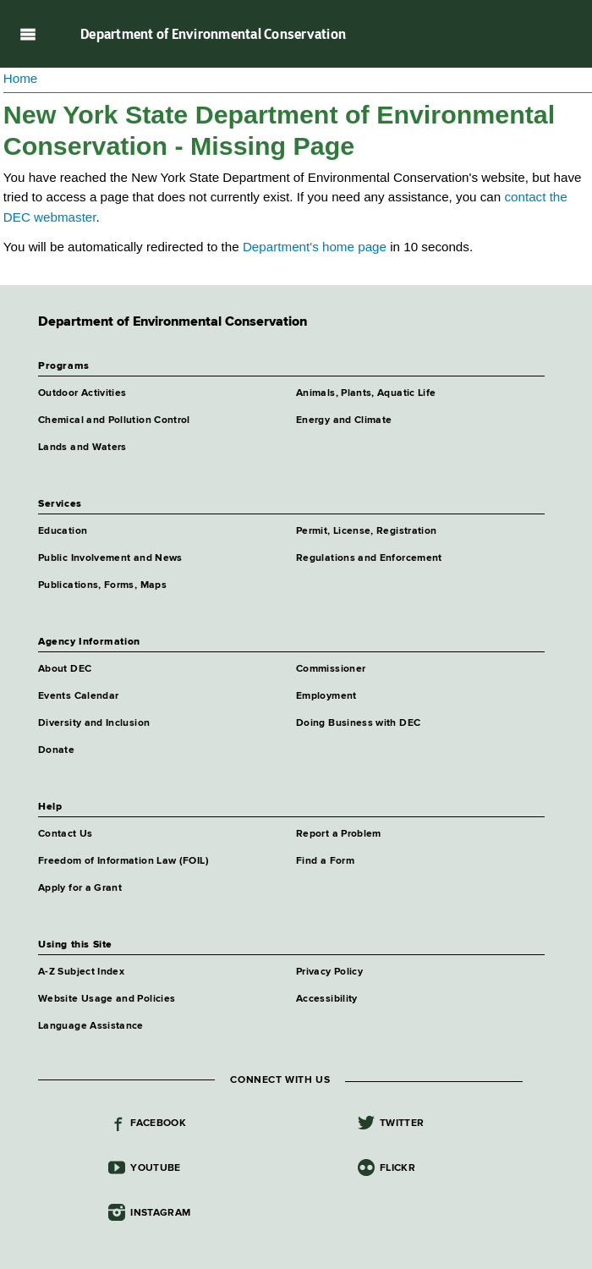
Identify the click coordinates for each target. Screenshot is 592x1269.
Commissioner (330, 669)
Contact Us (65, 834)
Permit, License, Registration (366, 531)
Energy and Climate (344, 420)
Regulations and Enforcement (369, 558)
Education (62, 531)
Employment (326, 696)
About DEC (64, 669)
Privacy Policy (329, 972)
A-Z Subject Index (81, 972)
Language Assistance (91, 1026)
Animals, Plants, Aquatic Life (366, 393)
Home (20, 78)
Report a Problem (338, 834)
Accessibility (327, 999)
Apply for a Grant (80, 888)
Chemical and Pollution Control (114, 420)
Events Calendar (78, 696)
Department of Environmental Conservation (213, 33)
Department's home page (314, 246)
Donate (56, 750)
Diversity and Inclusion (94, 723)
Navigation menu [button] (27, 34)
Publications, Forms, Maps (102, 585)
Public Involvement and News (110, 558)
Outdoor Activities (82, 393)
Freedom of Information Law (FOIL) (123, 861)
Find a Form (325, 861)
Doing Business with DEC (358, 723)
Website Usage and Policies (106, 999)
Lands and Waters (82, 447)
